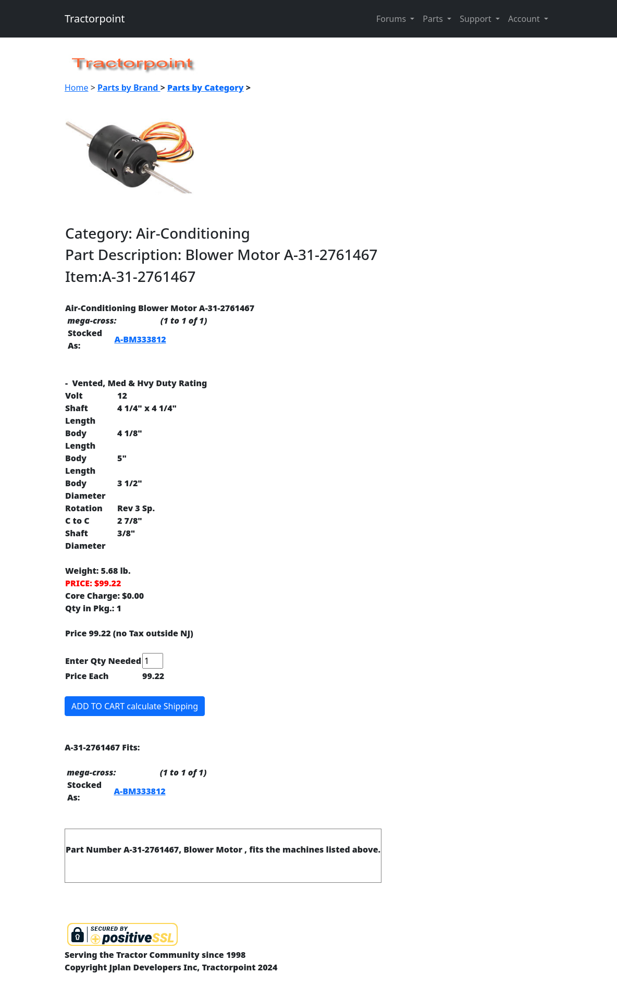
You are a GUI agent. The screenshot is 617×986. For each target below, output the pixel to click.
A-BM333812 (140, 339)
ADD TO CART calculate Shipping (134, 706)
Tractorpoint (95, 18)
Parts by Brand (129, 87)
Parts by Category (205, 87)
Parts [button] (434, 18)
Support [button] (476, 18)
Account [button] (525, 18)
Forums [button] (392, 18)
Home (77, 87)
